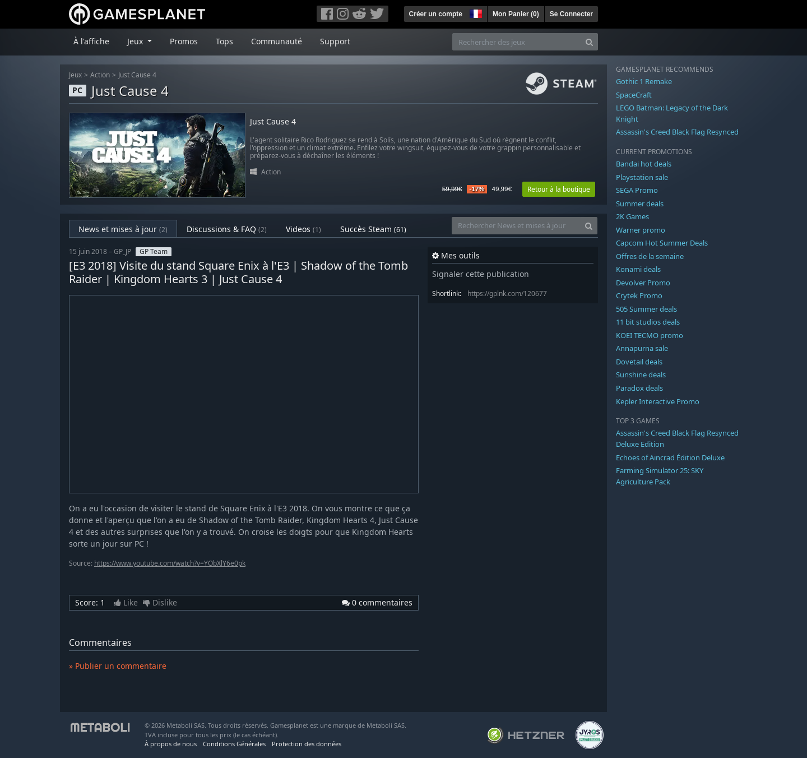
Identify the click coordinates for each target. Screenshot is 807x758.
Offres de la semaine (650, 256)
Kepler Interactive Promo (657, 401)
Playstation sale (642, 177)
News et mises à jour (123, 229)
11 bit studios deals (648, 322)
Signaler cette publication (480, 274)
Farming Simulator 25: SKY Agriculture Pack (659, 476)
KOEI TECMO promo (649, 335)
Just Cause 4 (137, 75)
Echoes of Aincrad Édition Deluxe (670, 457)
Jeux (75, 75)
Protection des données (306, 743)
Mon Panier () (516, 14)
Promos (184, 41)
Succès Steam (373, 229)
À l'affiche (91, 41)
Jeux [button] (136, 41)
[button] (474, 12)
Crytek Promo (639, 295)
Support (335, 41)
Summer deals (640, 203)
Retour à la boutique (558, 189)
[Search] (589, 41)
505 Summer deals (646, 309)
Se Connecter (571, 14)
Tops (224, 41)
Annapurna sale (642, 348)
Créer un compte (435, 14)
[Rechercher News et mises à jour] (516, 225)
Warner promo (640, 230)
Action (100, 75)
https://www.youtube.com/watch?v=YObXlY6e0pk (169, 563)
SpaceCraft (634, 95)
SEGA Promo (637, 190)
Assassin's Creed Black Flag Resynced (677, 132)
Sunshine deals (641, 374)
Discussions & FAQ (227, 229)
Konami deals (638, 269)
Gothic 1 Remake (644, 81)
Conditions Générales (234, 743)
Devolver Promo (643, 283)
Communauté (276, 41)
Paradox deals (639, 388)
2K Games (632, 216)
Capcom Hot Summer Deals (662, 243)
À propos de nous (171, 743)
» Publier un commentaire (117, 665)
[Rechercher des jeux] (516, 41)
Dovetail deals (639, 362)
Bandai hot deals (643, 164)
